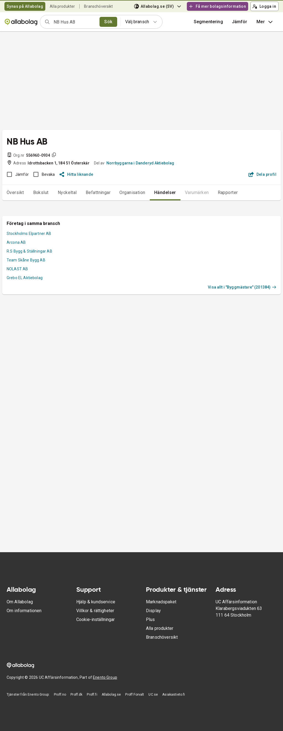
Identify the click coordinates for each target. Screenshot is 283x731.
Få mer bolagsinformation (217, 6)
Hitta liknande (76, 174)
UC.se (153, 694)
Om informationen (24, 610)
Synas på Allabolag (25, 6)
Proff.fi (92, 694)
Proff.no (60, 694)
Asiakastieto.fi (173, 694)
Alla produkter (62, 6)
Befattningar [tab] (98, 192)
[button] (239, 21)
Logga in (264, 6)
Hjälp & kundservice (95, 601)
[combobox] (74, 21)
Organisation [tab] (132, 192)
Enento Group (105, 677)
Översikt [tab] (15, 192)
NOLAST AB (17, 269)
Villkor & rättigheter (95, 610)
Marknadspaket (161, 601)
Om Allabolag (20, 601)
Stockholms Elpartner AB (29, 233)
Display (153, 610)
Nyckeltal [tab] (67, 192)
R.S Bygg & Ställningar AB (29, 251)
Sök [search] (108, 21)
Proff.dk (76, 694)
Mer (265, 22)
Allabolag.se (111, 694)
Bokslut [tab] (41, 192)
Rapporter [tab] (228, 192)
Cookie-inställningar (95, 619)
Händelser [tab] (165, 192)
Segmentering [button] (208, 21)
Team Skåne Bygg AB (26, 260)
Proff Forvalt (134, 694)
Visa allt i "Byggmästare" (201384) (242, 287)
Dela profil (262, 174)
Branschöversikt (98, 6)
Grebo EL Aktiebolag (25, 278)
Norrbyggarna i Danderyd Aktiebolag (140, 163)
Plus (150, 619)
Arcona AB (16, 242)
